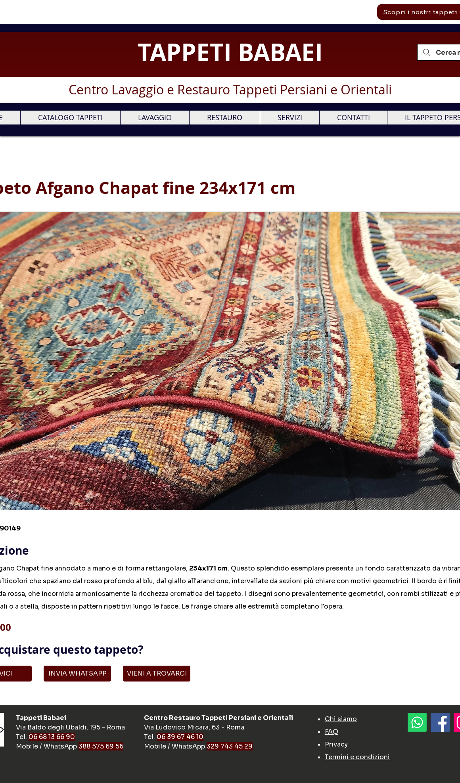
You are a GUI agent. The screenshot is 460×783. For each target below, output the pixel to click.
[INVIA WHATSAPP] (77, 674)
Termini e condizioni (357, 757)
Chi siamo (341, 719)
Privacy (336, 744)
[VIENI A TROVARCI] (156, 674)
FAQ (331, 731)
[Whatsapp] (417, 722)
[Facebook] (440, 722)
